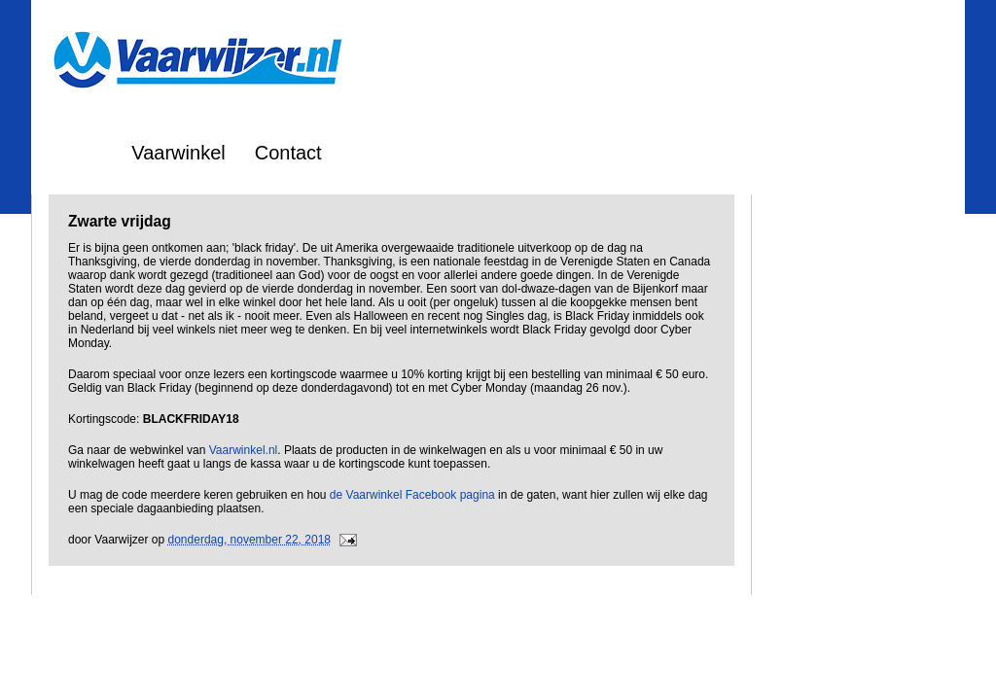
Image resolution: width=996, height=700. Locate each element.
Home (76, 152)
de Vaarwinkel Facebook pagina (412, 495)
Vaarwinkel (178, 152)
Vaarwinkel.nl (243, 450)
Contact (288, 152)
